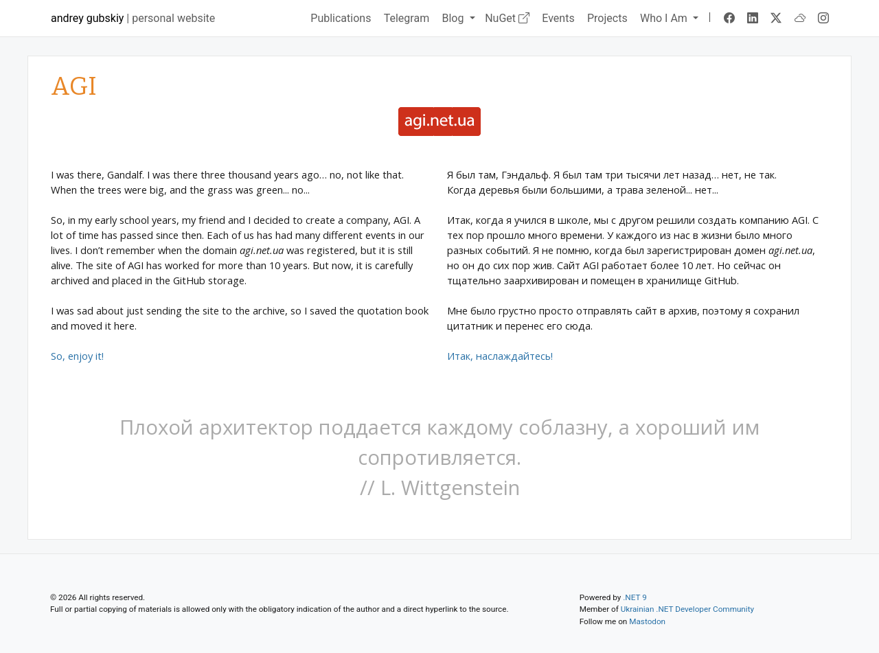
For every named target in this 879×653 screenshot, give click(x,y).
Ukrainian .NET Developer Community (687, 609)
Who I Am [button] (665, 18)
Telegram (406, 18)
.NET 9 (634, 597)
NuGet (507, 18)
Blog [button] (454, 18)
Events (558, 18)
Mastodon (647, 621)
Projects (607, 18)
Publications (340, 18)
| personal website (133, 18)
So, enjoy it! (77, 356)
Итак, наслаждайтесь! (500, 356)
